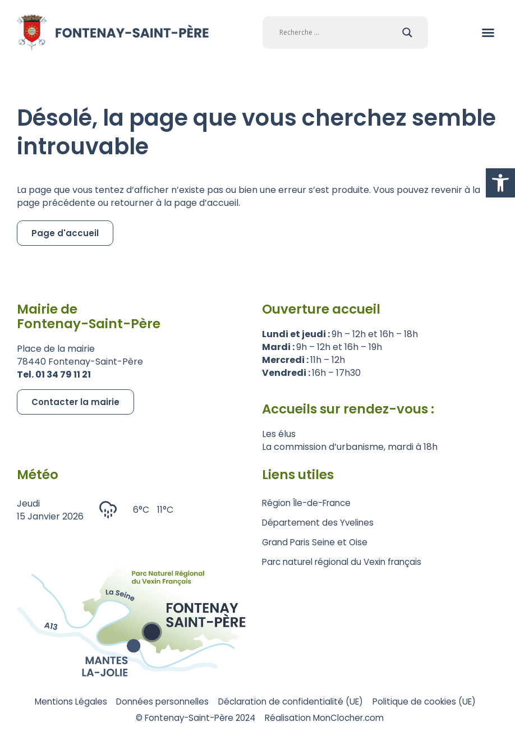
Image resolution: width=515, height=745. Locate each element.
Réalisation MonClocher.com (393, 719)
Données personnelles (215, 702)
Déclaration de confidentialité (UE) (355, 702)
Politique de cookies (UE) (120, 719)
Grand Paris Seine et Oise (317, 542)
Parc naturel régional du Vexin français (346, 561)
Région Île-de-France (309, 502)
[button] (500, 182)
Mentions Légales (114, 702)
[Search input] (338, 32)
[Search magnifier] (407, 32)
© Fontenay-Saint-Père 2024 (252, 719)
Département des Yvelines (320, 522)
